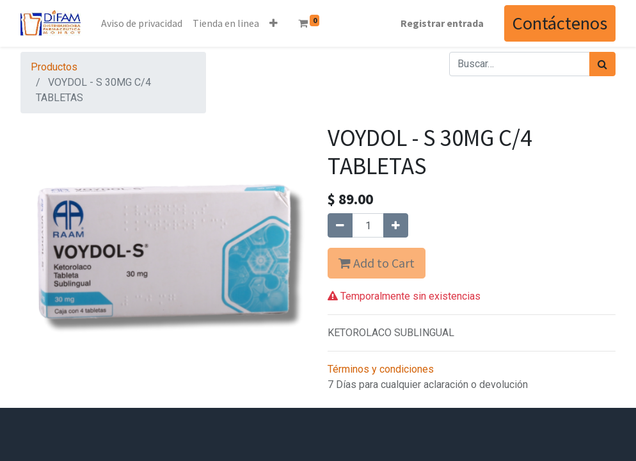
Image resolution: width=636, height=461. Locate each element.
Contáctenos (560, 23)
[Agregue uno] (395, 225)
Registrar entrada (442, 23)
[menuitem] (141, 23)
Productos (54, 67)
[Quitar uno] (340, 225)
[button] (273, 23)
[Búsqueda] (602, 64)
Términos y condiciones (381, 369)
